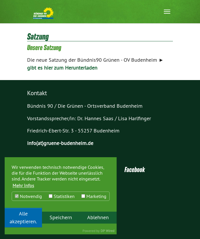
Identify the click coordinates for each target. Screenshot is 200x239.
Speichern (61, 217)
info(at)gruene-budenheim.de (60, 143)
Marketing (93, 196)
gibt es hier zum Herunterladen (62, 68)
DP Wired (107, 231)
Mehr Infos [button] (23, 185)
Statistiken (62, 196)
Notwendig (28, 196)
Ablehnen (98, 217)
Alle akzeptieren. (23, 217)
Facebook (134, 169)
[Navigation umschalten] (167, 11)
